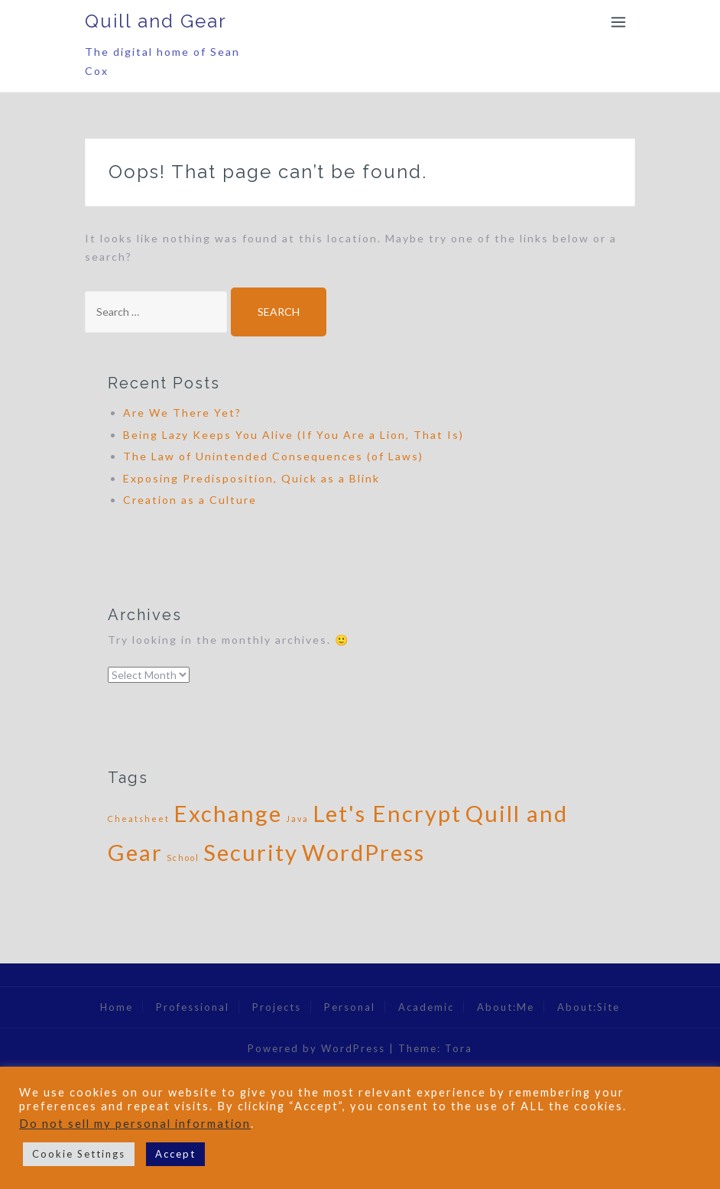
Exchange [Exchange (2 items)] (228, 813)
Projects (276, 1007)
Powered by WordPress (316, 1048)
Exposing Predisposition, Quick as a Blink (251, 478)
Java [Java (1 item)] (297, 819)
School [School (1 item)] (183, 858)
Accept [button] (175, 1154)
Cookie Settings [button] (78, 1154)
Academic (426, 1007)
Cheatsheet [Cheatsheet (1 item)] (139, 819)
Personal (349, 1007)
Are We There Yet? (182, 412)
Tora (458, 1048)
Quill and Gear (156, 21)
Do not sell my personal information (135, 1123)
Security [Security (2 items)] (250, 852)
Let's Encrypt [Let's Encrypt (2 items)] (387, 813)
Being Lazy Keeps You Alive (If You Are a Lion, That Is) (293, 434)
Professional (192, 1007)
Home (116, 1007)
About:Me (505, 1007)
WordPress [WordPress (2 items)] (363, 852)
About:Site (588, 1007)
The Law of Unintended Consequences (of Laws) (273, 456)
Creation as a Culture (190, 499)
